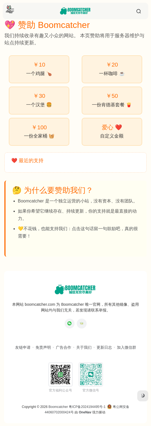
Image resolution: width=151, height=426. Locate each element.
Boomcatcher (58, 407)
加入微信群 (126, 347)
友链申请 (23, 347)
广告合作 (63, 347)
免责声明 (43, 347)
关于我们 (84, 347)
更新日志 (104, 347)
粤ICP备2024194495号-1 (87, 407)
